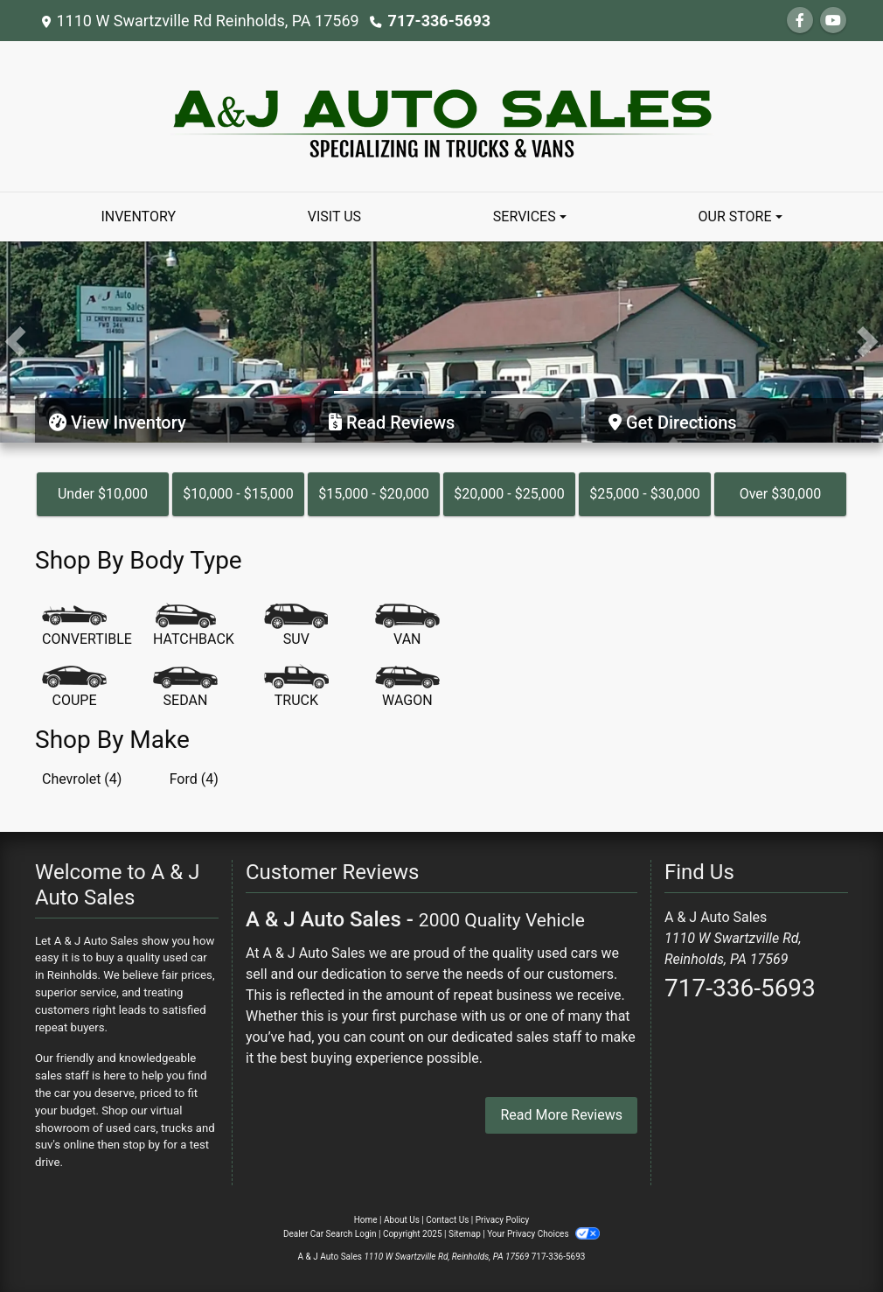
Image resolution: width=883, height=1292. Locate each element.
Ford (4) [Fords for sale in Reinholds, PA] (194, 779)
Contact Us (447, 1220)
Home (366, 1220)
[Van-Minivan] (407, 626)
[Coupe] (74, 687)
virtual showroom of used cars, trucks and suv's (125, 1128)
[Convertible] (87, 626)
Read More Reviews (561, 1115)
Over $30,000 (781, 493)
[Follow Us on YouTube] (833, 20)
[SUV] (296, 626)
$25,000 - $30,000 (644, 493)
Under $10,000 (103, 493)
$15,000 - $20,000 (373, 493)
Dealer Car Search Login (330, 1234)
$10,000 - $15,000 (238, 493)
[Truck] (296, 687)
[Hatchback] (193, 626)
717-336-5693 (439, 20)
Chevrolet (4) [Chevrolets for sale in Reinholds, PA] (82, 779)
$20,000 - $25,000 (509, 493)
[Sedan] (185, 687)
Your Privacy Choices (543, 1234)
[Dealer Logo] (442, 115)
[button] (15, 342)
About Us (402, 1220)
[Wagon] (407, 687)
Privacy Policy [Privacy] (503, 1220)
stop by (141, 1144)
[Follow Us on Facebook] (800, 20)
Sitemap (464, 1234)
